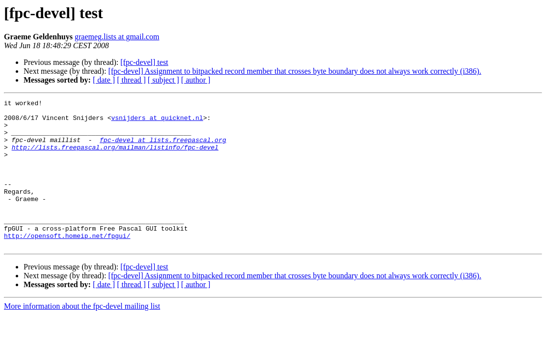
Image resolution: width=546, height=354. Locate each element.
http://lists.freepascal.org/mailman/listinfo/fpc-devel (115, 157)
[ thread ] (131, 80)
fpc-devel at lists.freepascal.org (163, 148)
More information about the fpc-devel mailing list (82, 335)
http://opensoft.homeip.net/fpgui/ (67, 263)
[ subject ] (163, 80)
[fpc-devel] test (144, 62)
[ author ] (196, 80)
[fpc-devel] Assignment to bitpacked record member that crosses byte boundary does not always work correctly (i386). (294, 71)
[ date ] (104, 80)
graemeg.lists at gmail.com (117, 36)
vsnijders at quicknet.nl (157, 122)
